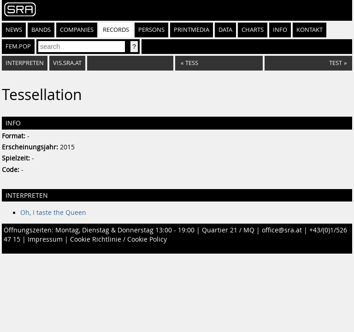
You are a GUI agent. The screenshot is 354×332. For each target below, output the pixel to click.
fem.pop (18, 46)
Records (116, 30)
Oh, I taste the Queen (53, 212)
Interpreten (25, 63)
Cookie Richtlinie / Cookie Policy (118, 239)
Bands (41, 30)
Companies (77, 30)
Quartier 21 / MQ (228, 230)
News (14, 30)
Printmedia (191, 30)
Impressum (45, 239)
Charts (253, 30)
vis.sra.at (67, 63)
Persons (151, 30)
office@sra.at (282, 230)
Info (280, 30)
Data (225, 30)
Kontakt (309, 30)
